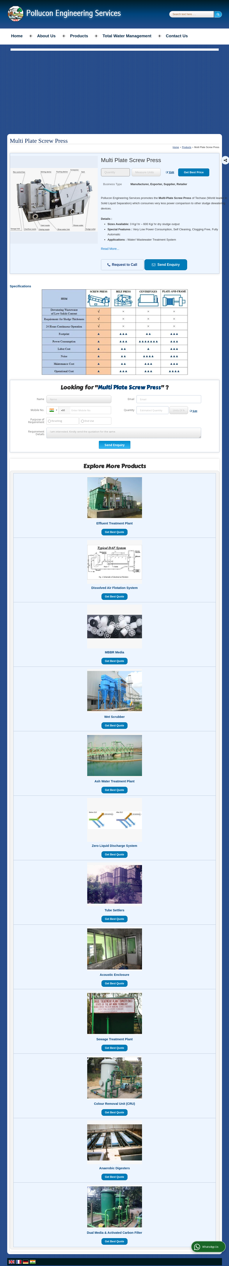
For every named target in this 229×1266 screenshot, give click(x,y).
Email (131, 399)
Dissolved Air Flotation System (114, 588)
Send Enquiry (166, 264)
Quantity (129, 410)
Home (17, 36)
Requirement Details (36, 433)
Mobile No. (37, 410)
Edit (170, 172)
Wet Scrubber (114, 717)
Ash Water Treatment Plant (114, 781)
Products (79, 36)
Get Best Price (194, 172)
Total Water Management (127, 36)
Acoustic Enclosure (114, 974)
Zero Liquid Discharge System (114, 846)
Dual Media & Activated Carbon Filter (114, 1232)
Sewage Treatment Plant (114, 1039)
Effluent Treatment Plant (114, 523)
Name (40, 399)
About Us (46, 36)
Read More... (110, 248)
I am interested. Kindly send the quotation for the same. (123, 433)
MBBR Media (114, 652)
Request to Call (122, 265)
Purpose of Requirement (36, 421)
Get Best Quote (114, 532)
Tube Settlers (114, 910)
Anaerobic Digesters (114, 1168)
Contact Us (177, 36)
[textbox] (146, 172)
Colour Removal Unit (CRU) (114, 1103)
